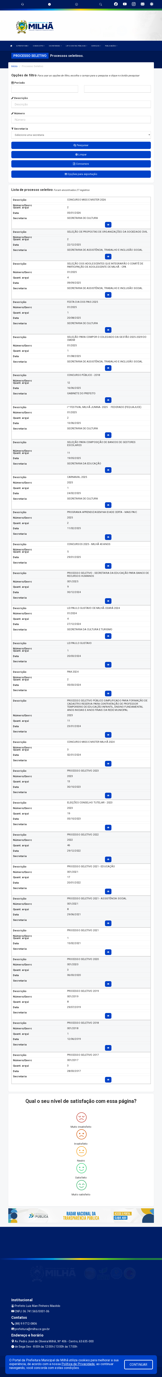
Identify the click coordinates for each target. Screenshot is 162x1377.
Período (18, 82)
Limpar (81, 154)
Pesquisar (81, 145)
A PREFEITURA (22, 46)
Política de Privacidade (78, 1364)
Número (18, 113)
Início (14, 66)
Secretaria (19, 128)
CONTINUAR (138, 1365)
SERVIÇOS (96, 46)
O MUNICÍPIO (39, 46)
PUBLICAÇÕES (111, 46)
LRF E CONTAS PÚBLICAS (76, 46)
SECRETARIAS (55, 46)
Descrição (19, 98)
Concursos (81, 163)
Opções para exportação (81, 174)
